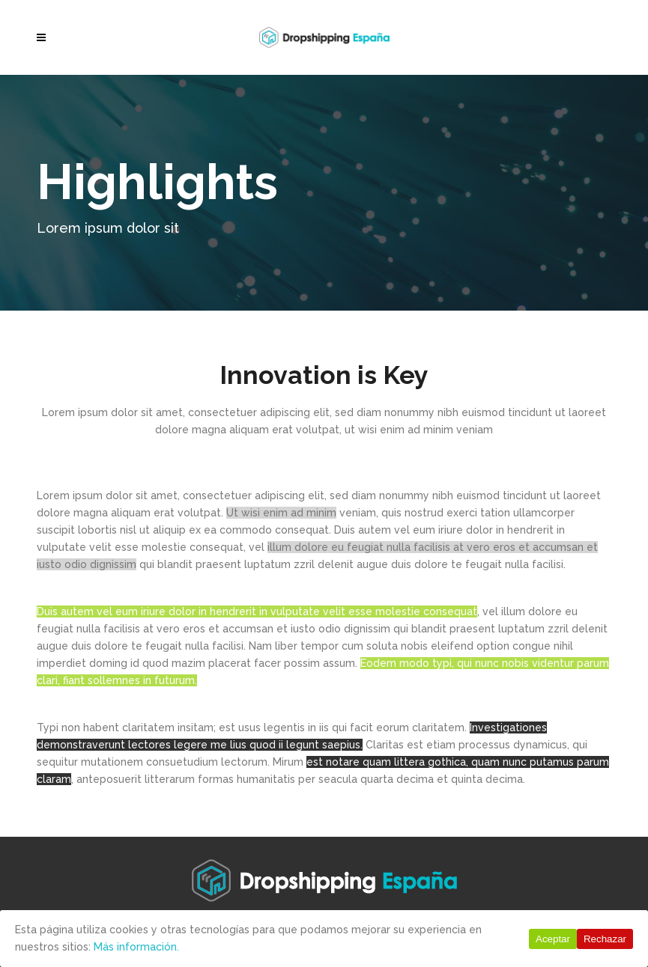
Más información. (136, 947)
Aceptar (553, 939)
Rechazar (605, 939)
